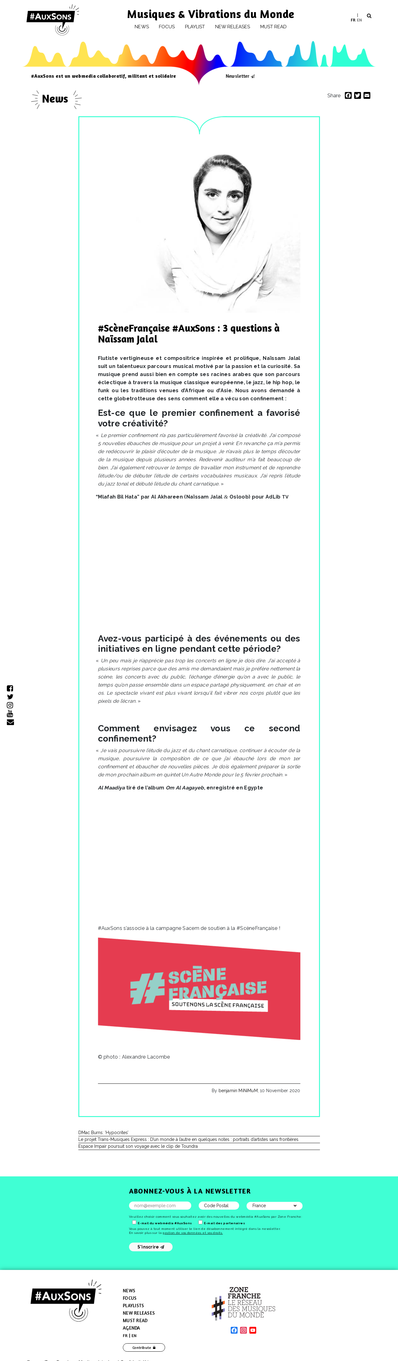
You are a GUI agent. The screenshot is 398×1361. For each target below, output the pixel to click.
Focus (167, 27)
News (142, 27)
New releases (232, 27)
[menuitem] (353, 20)
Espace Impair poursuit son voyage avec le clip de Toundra (138, 1146)
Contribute (141, 1347)
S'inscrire (150, 1246)
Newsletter (237, 76)
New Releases (139, 1313)
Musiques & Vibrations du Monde (210, 14)
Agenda (131, 1328)
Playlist (195, 27)
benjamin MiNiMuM (238, 1090)
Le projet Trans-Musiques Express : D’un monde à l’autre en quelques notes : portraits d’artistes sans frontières (188, 1139)
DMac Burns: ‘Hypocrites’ (103, 1132)
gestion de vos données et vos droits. (193, 1233)
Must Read (273, 27)
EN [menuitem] (359, 19)
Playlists (133, 1305)
